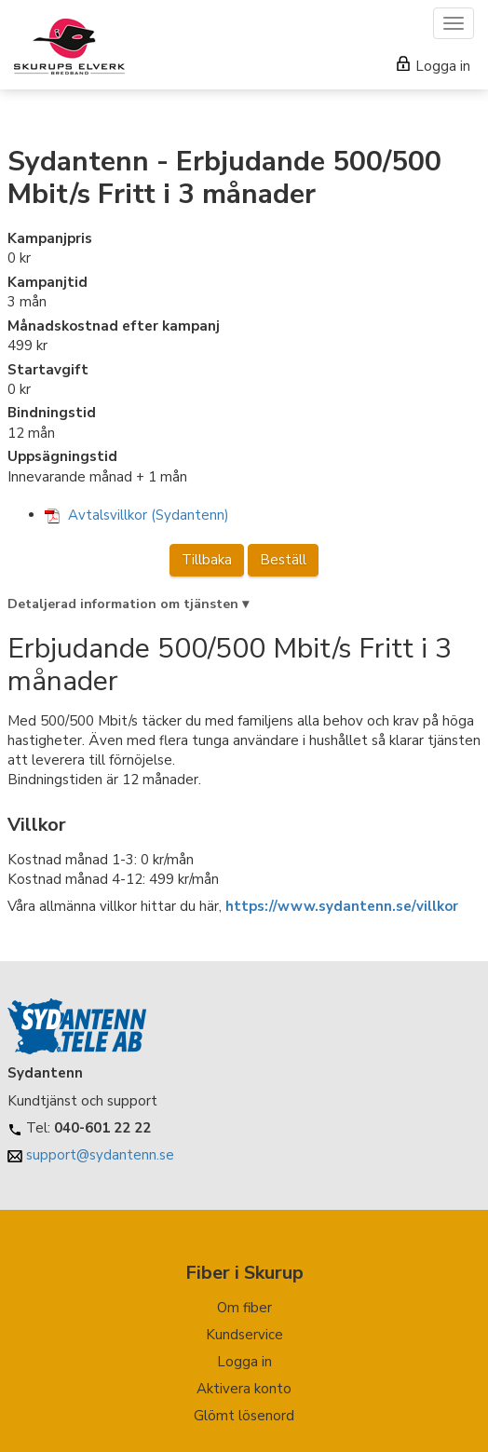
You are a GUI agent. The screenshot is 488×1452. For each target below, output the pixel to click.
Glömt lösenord (244, 1415)
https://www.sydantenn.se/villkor (341, 906)
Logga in (433, 66)
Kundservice (244, 1334)
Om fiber (244, 1307)
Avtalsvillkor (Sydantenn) (137, 515)
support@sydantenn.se (100, 1155)
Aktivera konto (244, 1388)
